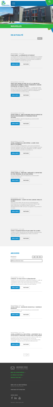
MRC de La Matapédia (17, 372)
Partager (26, 64)
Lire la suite (15, 64)
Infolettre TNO (16, 377)
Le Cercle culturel (17, 375)
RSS (39, 38)
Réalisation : (17, 402)
